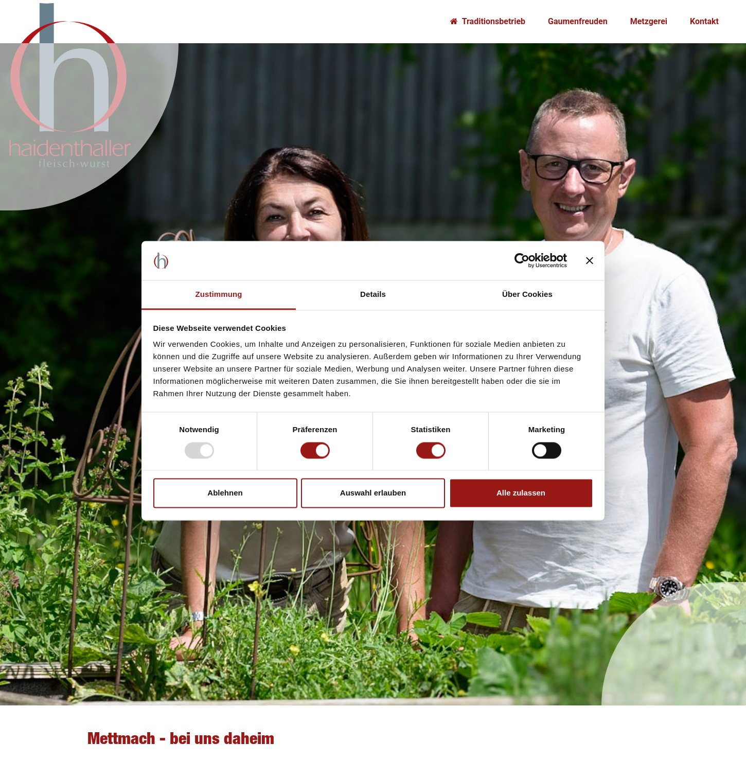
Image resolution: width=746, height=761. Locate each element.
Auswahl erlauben (373, 493)
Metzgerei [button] (648, 21)
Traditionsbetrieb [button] (487, 21)
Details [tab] (373, 294)
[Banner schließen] (589, 260)
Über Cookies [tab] (527, 294)
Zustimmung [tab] (219, 294)
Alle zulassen (520, 493)
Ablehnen (224, 493)
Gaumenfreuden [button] (578, 21)
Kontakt (704, 21)
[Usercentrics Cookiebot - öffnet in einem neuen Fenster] (522, 260)
